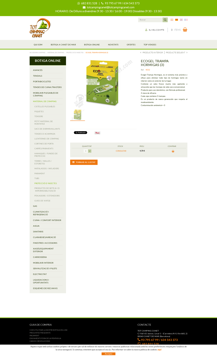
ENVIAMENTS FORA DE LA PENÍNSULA (45, 338)
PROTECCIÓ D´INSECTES (74, 52)
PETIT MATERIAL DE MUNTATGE (43, 122)
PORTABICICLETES (42, 81)
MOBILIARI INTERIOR (43, 263)
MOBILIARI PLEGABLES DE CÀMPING (45, 94)
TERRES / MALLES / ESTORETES (43, 162)
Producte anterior (151, 52)
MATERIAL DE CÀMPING (55, 52)
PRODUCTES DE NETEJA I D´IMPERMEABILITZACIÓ (47, 189)
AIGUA (36, 226)
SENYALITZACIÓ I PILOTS (45, 268)
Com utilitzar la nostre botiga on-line (48, 330)
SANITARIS (38, 232)
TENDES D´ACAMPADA (44, 134)
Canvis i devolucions (40, 341)
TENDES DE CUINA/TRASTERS (47, 87)
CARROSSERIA (40, 257)
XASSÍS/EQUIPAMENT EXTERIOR (43, 250)
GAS (35, 206)
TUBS (36, 178)
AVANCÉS (37, 70)
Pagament (34, 335)
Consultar (121, 151)
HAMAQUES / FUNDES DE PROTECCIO (46, 155)
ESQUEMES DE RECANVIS (45, 288)
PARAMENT (39, 174)
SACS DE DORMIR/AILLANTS (47, 129)
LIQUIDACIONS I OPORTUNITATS (41, 281)
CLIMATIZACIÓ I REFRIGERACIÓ (41, 213)
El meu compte (154, 29)
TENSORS (38, 116)
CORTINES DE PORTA (44, 144)
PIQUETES (39, 112)
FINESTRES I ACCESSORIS (45, 243)
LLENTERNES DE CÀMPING (46, 139)
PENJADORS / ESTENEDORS (47, 196)
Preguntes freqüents (40, 333)
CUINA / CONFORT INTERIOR (47, 220)
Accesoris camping (37, 52)
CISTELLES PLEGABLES (44, 107)
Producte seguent (176, 52)
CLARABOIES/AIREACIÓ (44, 237)
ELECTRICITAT (40, 274)
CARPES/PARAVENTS (43, 149)
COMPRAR (173, 151)
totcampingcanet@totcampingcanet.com (110, 7)
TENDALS (37, 76)
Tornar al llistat (84, 162)
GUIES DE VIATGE (42, 201)
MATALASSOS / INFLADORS (46, 169)
